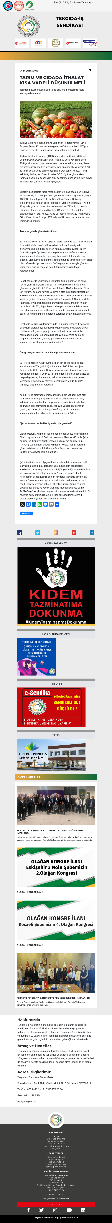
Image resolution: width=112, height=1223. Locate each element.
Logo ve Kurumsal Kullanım (56, 1146)
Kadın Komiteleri (56, 1162)
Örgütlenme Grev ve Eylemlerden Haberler (56, 1185)
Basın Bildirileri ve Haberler (56, 1175)
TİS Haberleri (56, 1180)
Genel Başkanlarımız (56, 1139)
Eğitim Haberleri (56, 1182)
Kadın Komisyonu (56, 1190)
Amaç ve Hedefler (56, 1141)
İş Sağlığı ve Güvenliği (56, 1167)
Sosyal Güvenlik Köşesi (56, 1164)
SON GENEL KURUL (56, 1144)
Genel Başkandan (56, 1178)
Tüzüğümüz (56, 1148)
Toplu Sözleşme (56, 1159)
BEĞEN (26, 513)
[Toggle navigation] (24, 56)
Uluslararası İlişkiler (56, 1187)
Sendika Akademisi (56, 1157)
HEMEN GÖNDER (56, 1205)
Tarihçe (56, 1136)
